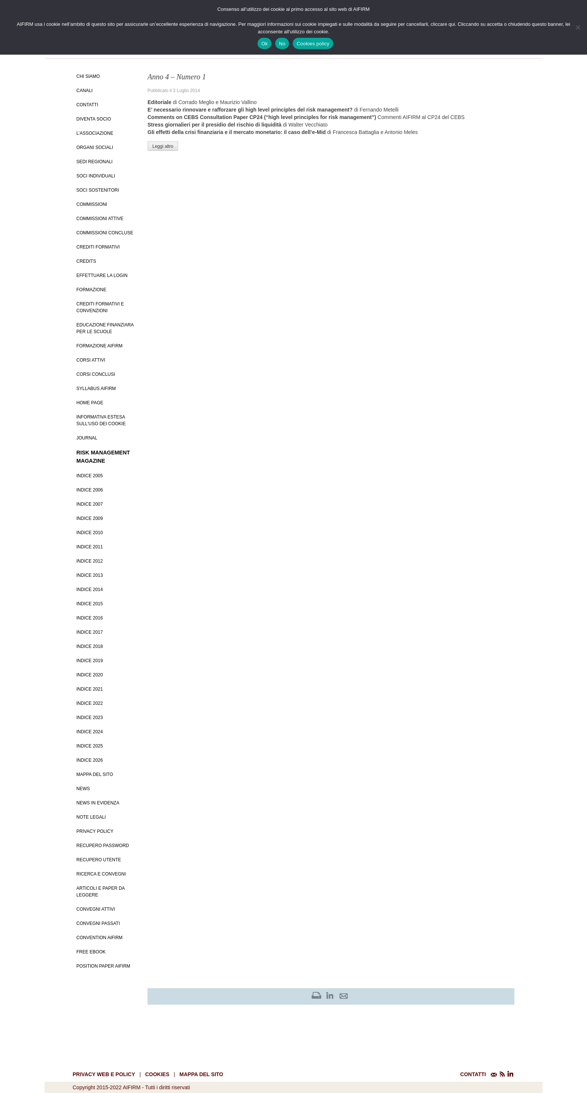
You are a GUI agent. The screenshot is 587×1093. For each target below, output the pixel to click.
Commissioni (91, 204)
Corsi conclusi (95, 374)
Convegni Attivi (95, 909)
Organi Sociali (94, 147)
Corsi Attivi (90, 360)
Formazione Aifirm (99, 345)
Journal (86, 438)
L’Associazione (94, 133)
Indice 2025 (89, 746)
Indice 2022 (89, 703)
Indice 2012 (89, 561)
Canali (84, 90)
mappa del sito (201, 1074)
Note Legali (91, 817)
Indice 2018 (89, 646)
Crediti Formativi (98, 247)
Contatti (87, 104)
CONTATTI (473, 1074)
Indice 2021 (89, 689)
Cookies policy (312, 43)
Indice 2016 (89, 618)
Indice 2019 (89, 660)
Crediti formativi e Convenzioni (100, 307)
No (282, 43)
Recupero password (102, 845)
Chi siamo (88, 76)
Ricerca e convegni (101, 874)
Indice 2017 (89, 632)
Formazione (91, 289)
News (83, 788)
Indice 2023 (89, 717)
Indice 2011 (89, 546)
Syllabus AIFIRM (96, 388)
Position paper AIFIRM (103, 966)
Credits (86, 261)
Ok (264, 43)
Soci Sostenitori (97, 190)
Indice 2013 (89, 575)
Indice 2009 (89, 518)
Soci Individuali (95, 176)
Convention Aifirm (99, 937)
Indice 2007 (89, 504)
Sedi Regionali (94, 161)
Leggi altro (162, 146)
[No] (577, 27)
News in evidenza (97, 803)
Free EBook (91, 952)
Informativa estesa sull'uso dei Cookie (101, 420)
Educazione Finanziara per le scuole (105, 328)
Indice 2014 (89, 589)
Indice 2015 (89, 603)
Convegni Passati (98, 923)
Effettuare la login (102, 275)
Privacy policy (94, 831)
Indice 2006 (89, 490)
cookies (157, 1074)
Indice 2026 (89, 760)
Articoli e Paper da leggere (100, 892)
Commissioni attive (100, 218)
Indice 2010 (89, 532)
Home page (89, 402)
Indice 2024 (89, 731)
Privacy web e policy (104, 1074)
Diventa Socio (93, 119)
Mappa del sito (94, 774)
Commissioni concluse (104, 232)
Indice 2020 (89, 675)
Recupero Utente (98, 859)
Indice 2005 (89, 475)
